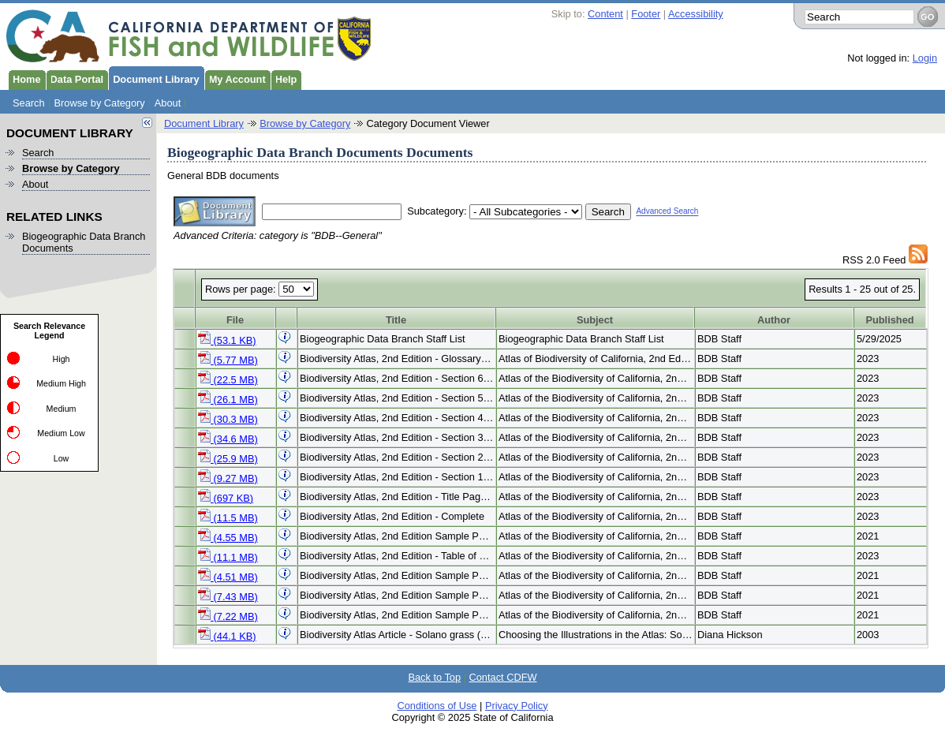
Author (773, 320)
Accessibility (695, 14)
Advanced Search (667, 211)
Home (24, 78)
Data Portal (75, 78)
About (168, 103)
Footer (645, 14)
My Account (235, 78)
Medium (62, 408)
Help (284, 78)
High (61, 359)
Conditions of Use (436, 705)
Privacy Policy (516, 705)
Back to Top (434, 677)
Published (889, 320)
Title (396, 320)
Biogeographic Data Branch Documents (84, 242)
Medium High (61, 383)
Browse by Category (99, 103)
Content (605, 14)
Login (925, 58)
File (235, 320)
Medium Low (60, 433)
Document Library (154, 78)
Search (29, 103)
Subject (595, 320)
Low (61, 458)
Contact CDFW (503, 677)
